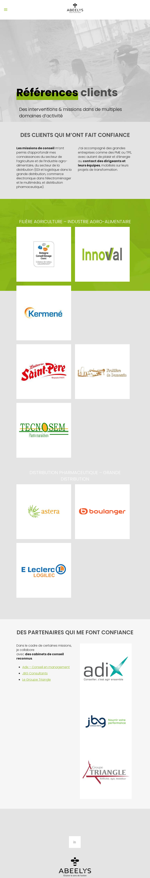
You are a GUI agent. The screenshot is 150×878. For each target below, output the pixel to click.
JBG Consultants (35, 673)
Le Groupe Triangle (36, 679)
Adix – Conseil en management (46, 667)
